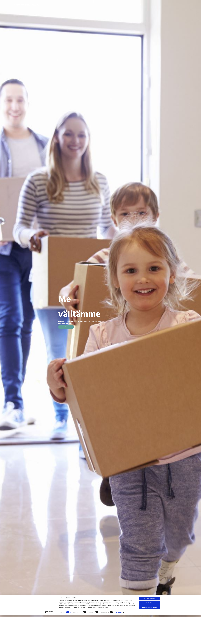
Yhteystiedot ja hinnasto (189, 4)
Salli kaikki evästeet (149, 600)
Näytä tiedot (119, 614)
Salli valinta (149, 604)
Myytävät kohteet (144, 4)
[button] (66, 327)
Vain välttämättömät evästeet (149, 609)
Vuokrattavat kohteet (158, 4)
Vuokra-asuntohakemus (173, 4)
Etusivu (134, 4)
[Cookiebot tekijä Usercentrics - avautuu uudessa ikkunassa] (48, 614)
